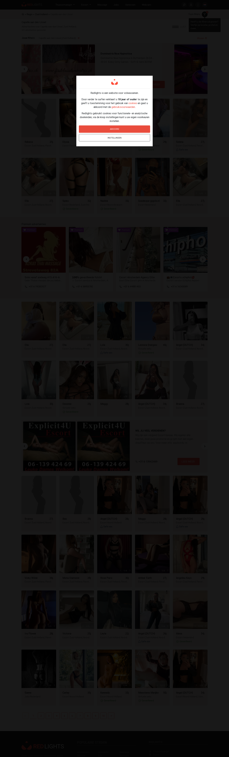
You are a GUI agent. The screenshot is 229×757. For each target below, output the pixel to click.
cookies (132, 103)
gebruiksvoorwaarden (123, 107)
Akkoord (114, 129)
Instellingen (114, 137)
